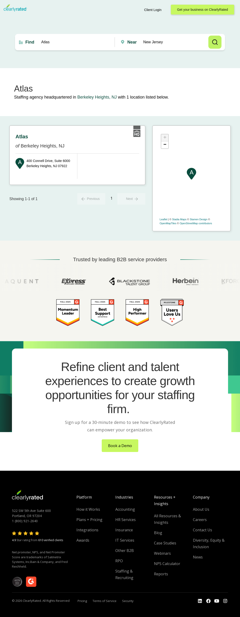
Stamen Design (198, 219)
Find (29, 42)
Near (132, 42)
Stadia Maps (179, 219)
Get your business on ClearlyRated (202, 9)
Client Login (152, 10)
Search (214, 42)
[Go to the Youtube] (208, 601)
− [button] (164, 144)
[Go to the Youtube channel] (217, 601)
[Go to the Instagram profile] (225, 601)
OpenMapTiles (168, 223)
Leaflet (163, 219)
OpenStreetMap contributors (196, 223)
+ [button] (164, 137)
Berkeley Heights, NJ (97, 97)
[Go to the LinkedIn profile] (200, 601)
